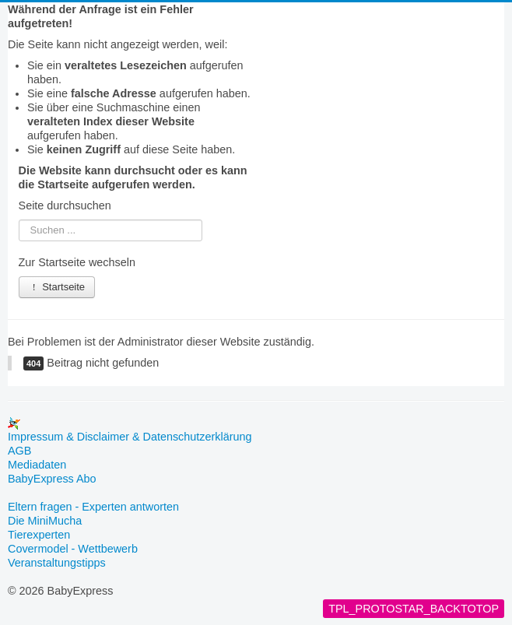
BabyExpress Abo (52, 478)
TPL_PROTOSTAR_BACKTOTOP (413, 608)
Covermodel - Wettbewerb (73, 548)
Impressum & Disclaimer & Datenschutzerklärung (130, 436)
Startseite (57, 287)
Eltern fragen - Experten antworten (93, 506)
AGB (19, 450)
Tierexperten (39, 534)
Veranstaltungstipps (57, 563)
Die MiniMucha (45, 520)
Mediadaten (37, 464)
